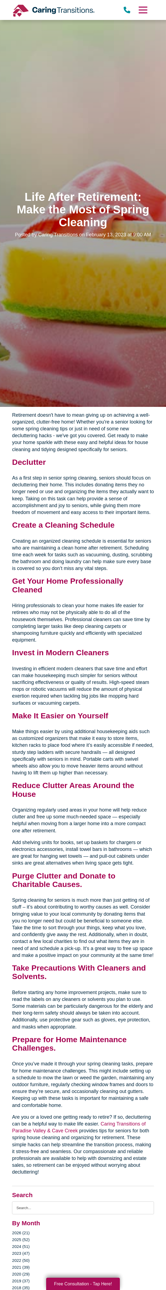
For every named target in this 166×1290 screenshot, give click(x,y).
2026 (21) (20, 1232)
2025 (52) (20, 1239)
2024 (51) (20, 1246)
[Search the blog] (83, 1207)
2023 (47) (20, 1253)
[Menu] (142, 10)
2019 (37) (20, 1281)
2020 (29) (20, 1274)
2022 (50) (20, 1260)
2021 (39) (20, 1267)
